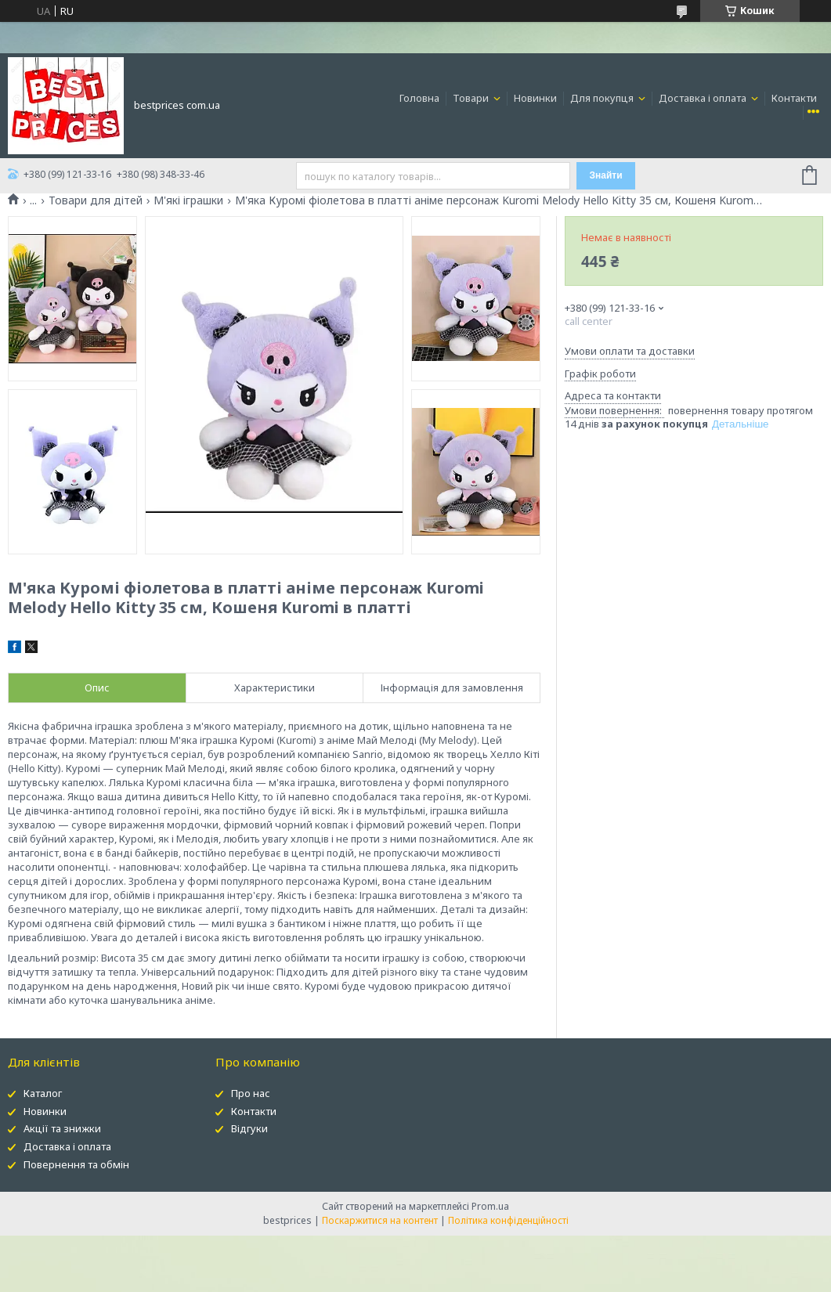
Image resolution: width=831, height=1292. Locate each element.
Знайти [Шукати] (606, 175)
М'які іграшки (188, 200)
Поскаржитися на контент (380, 1220)
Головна (419, 98)
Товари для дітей (96, 200)
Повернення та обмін (76, 1164)
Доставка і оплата (704, 98)
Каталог (42, 1093)
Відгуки (249, 1128)
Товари (472, 98)
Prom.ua (490, 1206)
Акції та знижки (62, 1128)
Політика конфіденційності (508, 1220)
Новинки (535, 98)
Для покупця (603, 98)
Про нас (250, 1093)
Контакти (794, 98)
